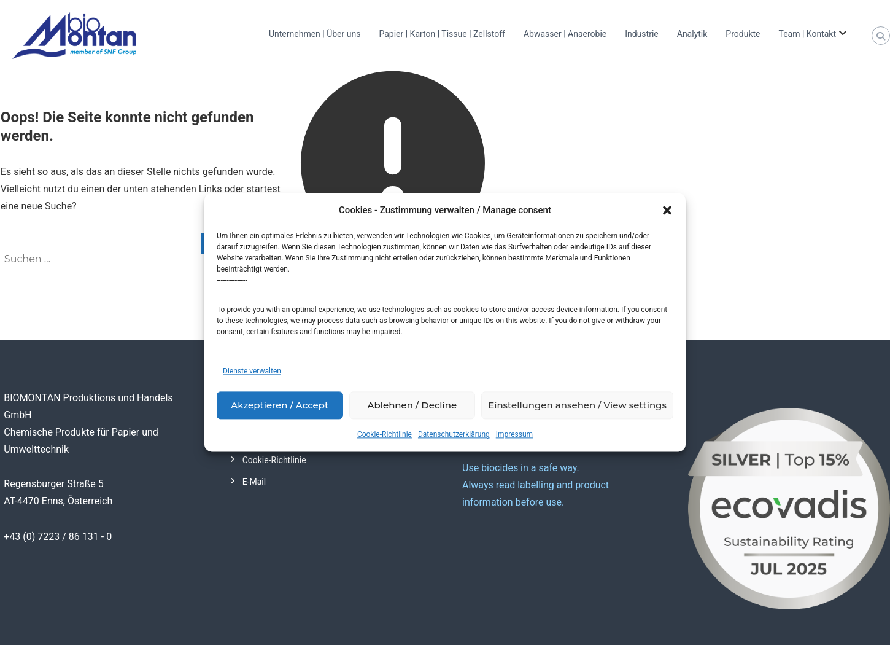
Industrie (642, 34)
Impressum (514, 435)
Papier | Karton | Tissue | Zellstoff (442, 34)
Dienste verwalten (252, 371)
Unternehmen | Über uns (314, 34)
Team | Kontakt (807, 34)
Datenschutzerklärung (454, 435)
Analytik (692, 34)
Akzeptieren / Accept (279, 405)
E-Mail (254, 482)
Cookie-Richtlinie (384, 435)
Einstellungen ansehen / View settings (577, 405)
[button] (667, 211)
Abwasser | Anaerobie (565, 34)
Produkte (743, 34)
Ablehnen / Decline (412, 405)
